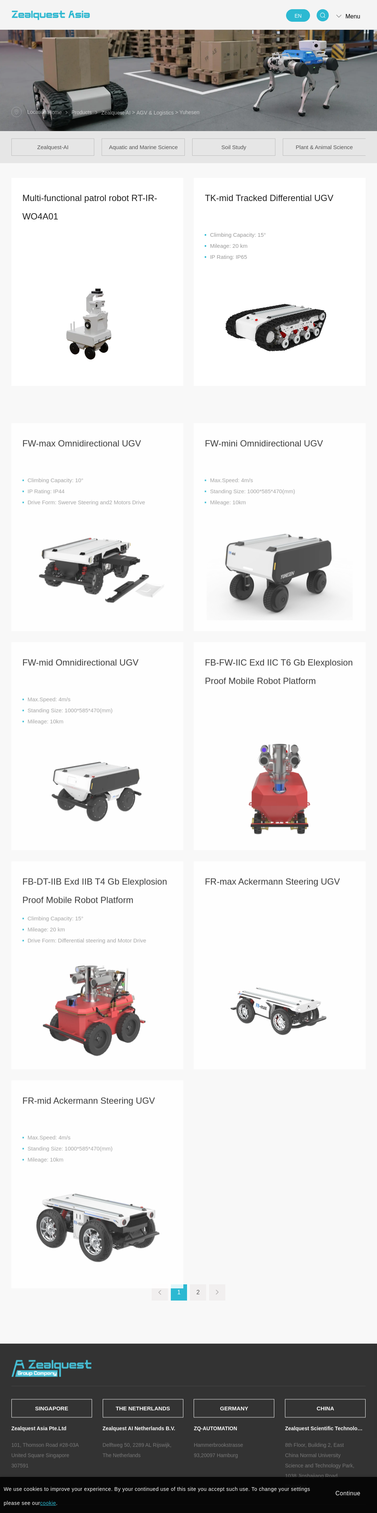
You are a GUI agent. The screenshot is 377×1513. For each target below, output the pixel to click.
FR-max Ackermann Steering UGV (272, 1002)
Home (55, 113)
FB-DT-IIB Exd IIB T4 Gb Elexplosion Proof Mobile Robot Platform (94, 1011)
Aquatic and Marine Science (143, 147)
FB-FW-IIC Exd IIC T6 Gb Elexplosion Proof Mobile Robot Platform (279, 792)
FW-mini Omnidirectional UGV (264, 564)
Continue (347, 1493)
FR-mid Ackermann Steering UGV (88, 1221)
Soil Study (233, 147)
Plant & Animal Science (324, 147)
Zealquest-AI (115, 113)
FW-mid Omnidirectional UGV (80, 783)
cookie (48, 1503)
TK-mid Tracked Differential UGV (269, 203)
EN (298, 16)
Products (81, 113)
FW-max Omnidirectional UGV (81, 564)
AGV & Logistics (155, 113)
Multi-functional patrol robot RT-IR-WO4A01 (89, 212)
